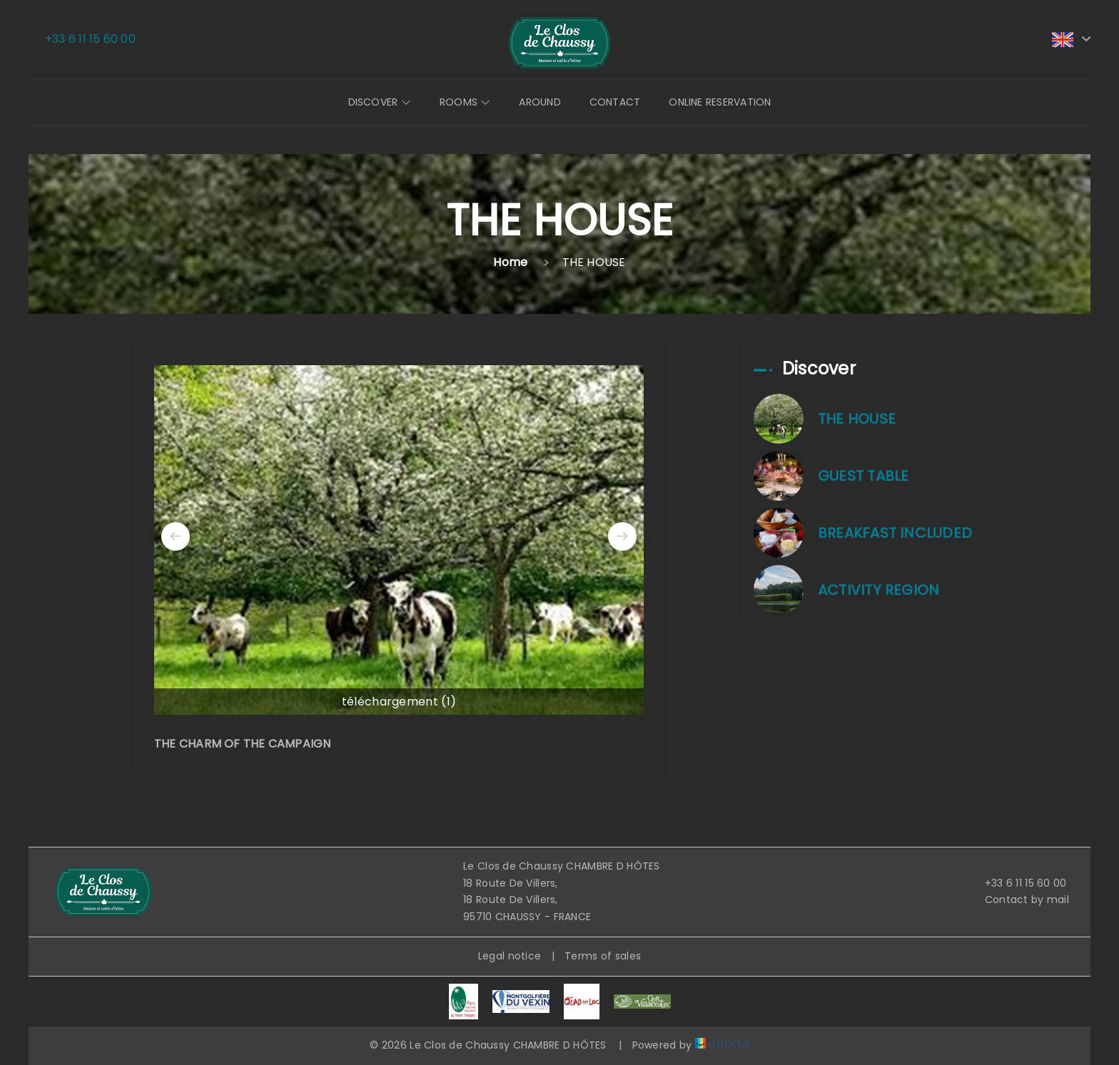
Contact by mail (1018, 899)
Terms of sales (602, 956)
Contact (615, 102)
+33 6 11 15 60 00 (1017, 883)
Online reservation (720, 102)
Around (539, 102)
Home (510, 262)
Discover (379, 102)
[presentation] (175, 536)
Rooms (465, 102)
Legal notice (509, 956)
